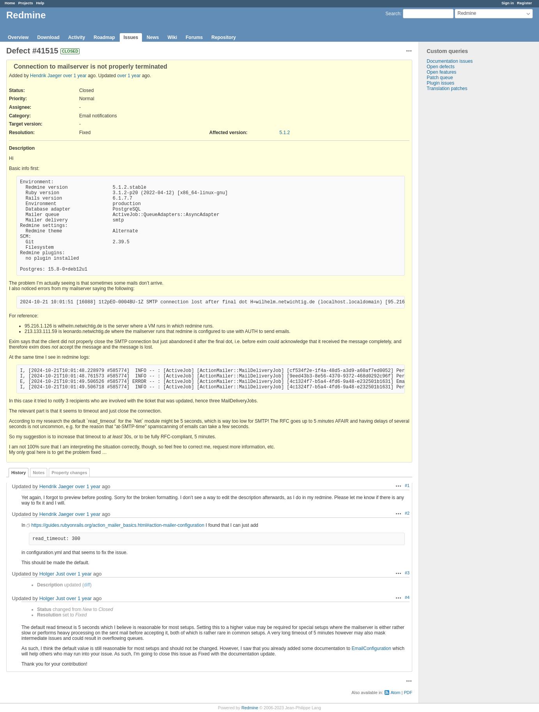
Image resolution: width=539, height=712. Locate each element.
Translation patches (447, 88)
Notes (38, 472)
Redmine (249, 707)
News (153, 37)
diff (87, 585)
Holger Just (52, 574)
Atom (395, 692)
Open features (441, 72)
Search (392, 13)
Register (524, 3)
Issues (131, 37)
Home (10, 3)
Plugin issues (440, 83)
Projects (25, 3)
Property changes (69, 472)
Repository (223, 37)
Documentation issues (450, 61)
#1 (407, 485)
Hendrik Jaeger (46, 75)
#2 (407, 513)
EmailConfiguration (371, 648)
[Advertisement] (458, 214)
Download (48, 37)
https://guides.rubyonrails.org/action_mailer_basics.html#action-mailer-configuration (117, 525)
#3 (407, 572)
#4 (407, 597)
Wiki (172, 37)
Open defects (440, 66)
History (18, 472)
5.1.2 (285, 132)
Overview (18, 37)
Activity (76, 37)
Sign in (508, 3)
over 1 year (75, 75)
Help (40, 3)
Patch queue (440, 77)
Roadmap (104, 37)
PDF (408, 692)
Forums (194, 37)
